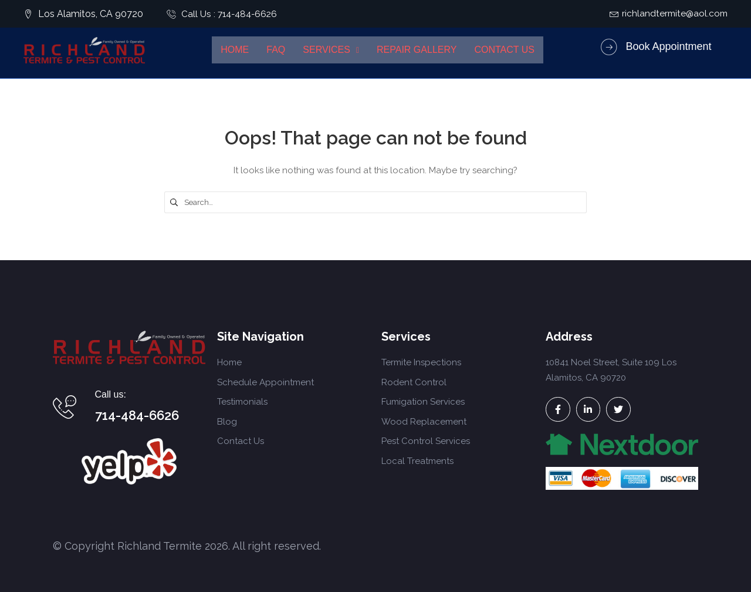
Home (235, 50)
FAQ (275, 50)
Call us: (110, 394)
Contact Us (504, 50)
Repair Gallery (416, 50)
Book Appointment (668, 46)
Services (331, 50)
